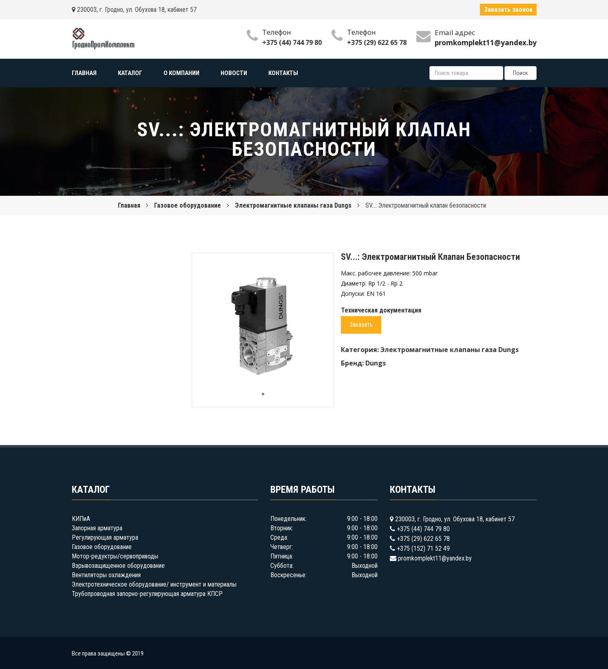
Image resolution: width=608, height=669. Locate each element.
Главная (129, 205)
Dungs (375, 363)
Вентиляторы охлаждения (106, 575)
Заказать (361, 324)
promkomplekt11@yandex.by (435, 558)
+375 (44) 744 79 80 (292, 42)
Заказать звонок (508, 9)
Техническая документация (381, 310)
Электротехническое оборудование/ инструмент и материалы (154, 584)
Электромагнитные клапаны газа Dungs (293, 205)
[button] (319, 267)
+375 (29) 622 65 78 (377, 42)
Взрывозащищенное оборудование (118, 565)
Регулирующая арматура (105, 537)
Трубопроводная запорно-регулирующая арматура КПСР (147, 594)
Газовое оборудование (187, 205)
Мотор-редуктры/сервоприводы (115, 556)
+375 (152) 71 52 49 (423, 548)
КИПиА (81, 519)
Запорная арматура (97, 528)
